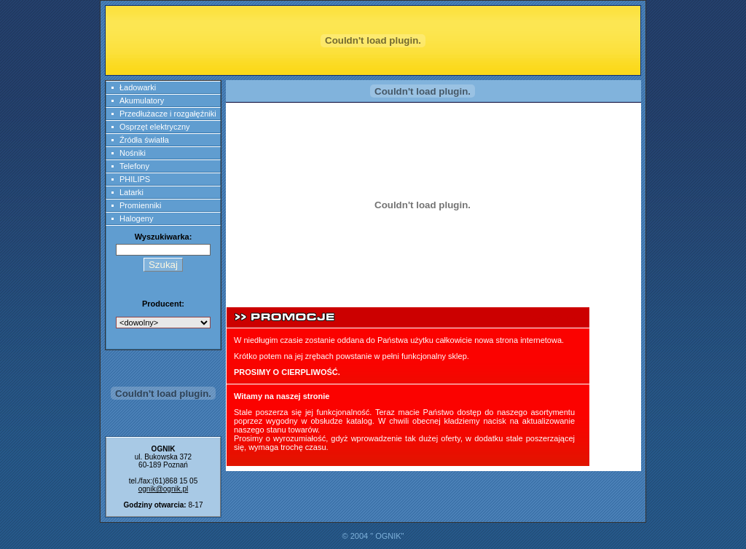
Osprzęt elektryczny (154, 126)
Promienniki (140, 205)
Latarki (131, 192)
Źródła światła (144, 139)
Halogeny (136, 218)
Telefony (134, 166)
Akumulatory (141, 100)
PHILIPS (134, 179)
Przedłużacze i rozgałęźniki (167, 113)
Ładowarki (137, 87)
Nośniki (132, 153)
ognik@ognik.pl (163, 489)
